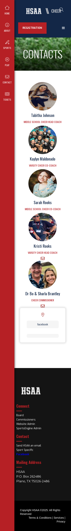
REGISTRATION (32, 28)
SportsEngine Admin (28, 428)
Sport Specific (24, 450)
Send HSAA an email (28, 445)
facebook (42, 324)
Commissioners (26, 419)
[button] (63, 28)
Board (20, 415)
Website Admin (25, 424)
